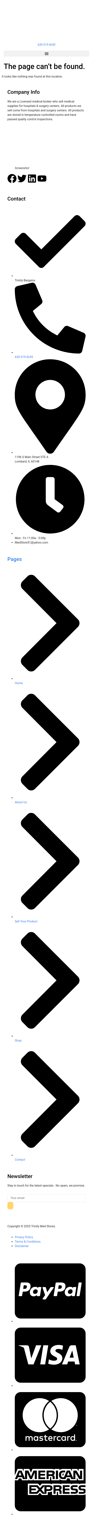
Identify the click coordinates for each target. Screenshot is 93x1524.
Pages (14, 559)
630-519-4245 (46, 44)
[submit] (10, 1205)
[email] (46, 1198)
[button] (46, 54)
